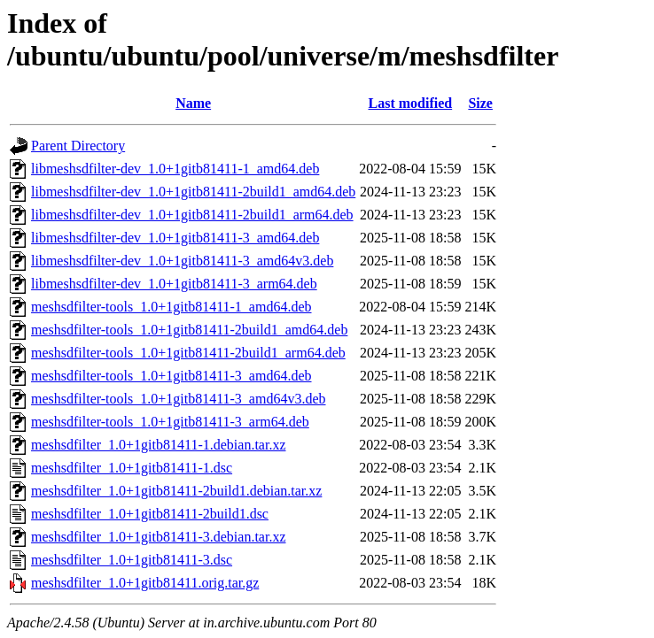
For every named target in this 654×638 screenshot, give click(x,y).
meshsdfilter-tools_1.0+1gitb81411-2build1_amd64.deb (189, 329)
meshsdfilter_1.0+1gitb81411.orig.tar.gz (145, 582)
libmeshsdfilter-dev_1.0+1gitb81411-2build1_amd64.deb (193, 191)
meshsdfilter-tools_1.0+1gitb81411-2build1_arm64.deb (188, 352)
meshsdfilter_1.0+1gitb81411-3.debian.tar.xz (158, 536)
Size (480, 103)
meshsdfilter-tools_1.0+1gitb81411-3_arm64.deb (170, 421)
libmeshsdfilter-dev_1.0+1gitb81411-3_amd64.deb (175, 237)
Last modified (411, 103)
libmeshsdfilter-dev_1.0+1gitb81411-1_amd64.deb (175, 168)
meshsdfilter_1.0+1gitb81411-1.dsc (131, 467)
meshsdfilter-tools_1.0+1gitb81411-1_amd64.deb (171, 306)
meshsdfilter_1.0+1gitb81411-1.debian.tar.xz (158, 444)
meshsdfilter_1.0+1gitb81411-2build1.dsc (150, 513)
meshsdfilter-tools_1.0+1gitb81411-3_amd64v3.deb (178, 398)
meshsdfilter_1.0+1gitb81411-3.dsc (131, 559)
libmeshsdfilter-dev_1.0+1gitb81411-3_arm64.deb (174, 283)
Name (193, 103)
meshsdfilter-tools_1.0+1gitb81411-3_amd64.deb (171, 375)
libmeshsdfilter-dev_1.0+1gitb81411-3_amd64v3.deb (182, 260)
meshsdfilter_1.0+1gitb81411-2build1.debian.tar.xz (176, 490)
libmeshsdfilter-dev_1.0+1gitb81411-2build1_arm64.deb (192, 214)
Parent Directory (78, 145)
